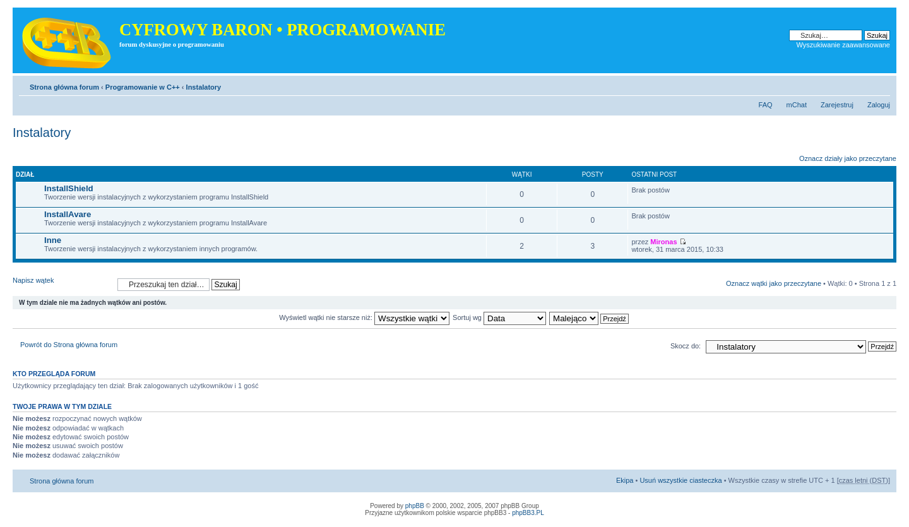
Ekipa (625, 480)
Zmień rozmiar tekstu (881, 84)
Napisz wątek (62, 284)
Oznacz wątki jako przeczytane (773, 283)
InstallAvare (67, 214)
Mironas (663, 242)
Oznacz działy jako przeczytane (847, 158)
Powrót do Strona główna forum (68, 344)
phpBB (414, 505)
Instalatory (204, 87)
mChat (797, 105)
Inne (52, 240)
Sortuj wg (499, 317)
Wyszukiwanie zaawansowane (843, 45)
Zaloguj (878, 105)
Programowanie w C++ (142, 87)
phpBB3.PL (528, 512)
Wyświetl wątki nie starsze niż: (364, 317)
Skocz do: (685, 346)
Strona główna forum (64, 87)
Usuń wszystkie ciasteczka (680, 480)
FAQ (766, 105)
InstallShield (68, 188)
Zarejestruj (837, 105)
